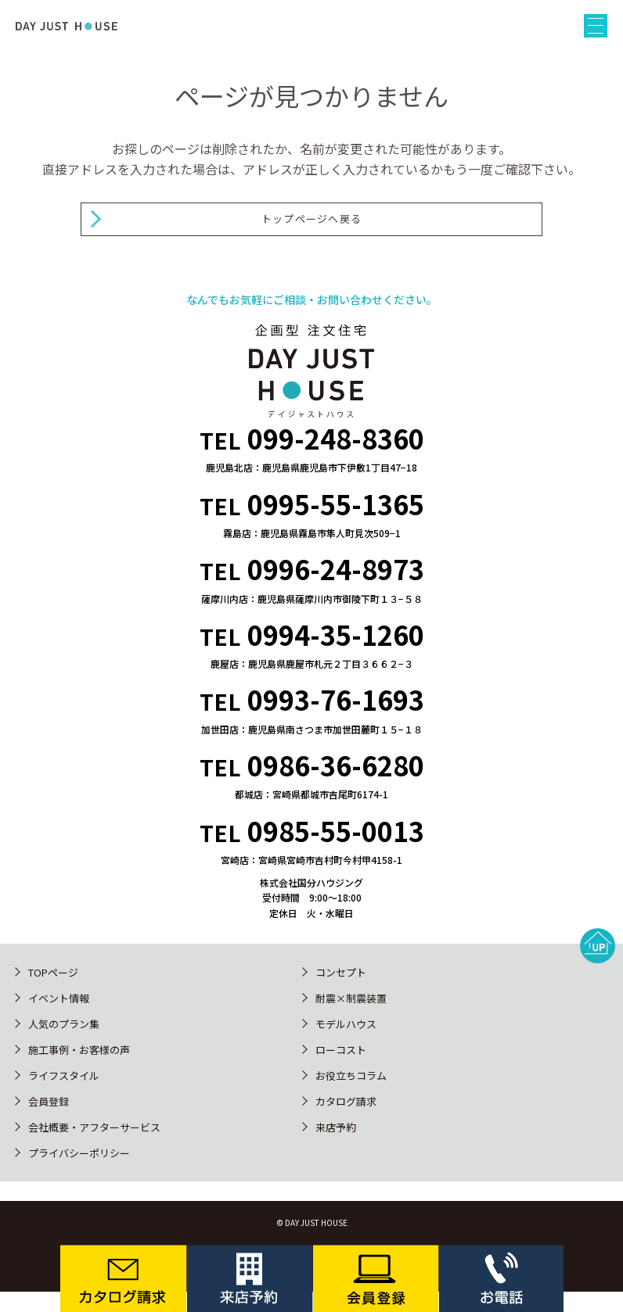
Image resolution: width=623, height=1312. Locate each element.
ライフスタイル (63, 1075)
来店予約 (335, 1127)
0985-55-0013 (335, 831)
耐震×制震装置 (351, 998)
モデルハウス (345, 1023)
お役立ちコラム (351, 1075)
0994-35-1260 (335, 634)
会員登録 (48, 1101)
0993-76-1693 (335, 699)
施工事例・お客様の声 (79, 1049)
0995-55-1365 (335, 504)
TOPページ (53, 972)
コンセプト (340, 972)
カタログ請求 (345, 1101)
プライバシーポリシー (79, 1152)
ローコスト (340, 1049)
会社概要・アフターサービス (94, 1127)
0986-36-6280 (335, 765)
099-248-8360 (335, 438)
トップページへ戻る (311, 218)
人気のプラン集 (63, 1023)
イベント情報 (58, 998)
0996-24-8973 (335, 569)
